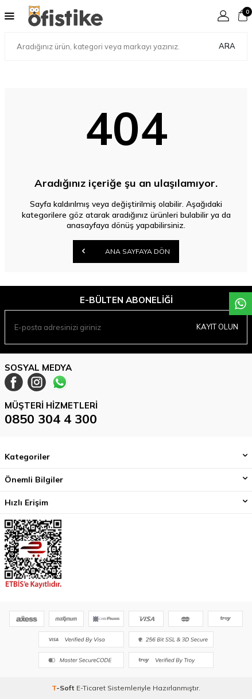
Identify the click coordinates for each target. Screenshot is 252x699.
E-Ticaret (91, 688)
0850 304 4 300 (51, 419)
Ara (227, 45)
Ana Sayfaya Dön (126, 251)
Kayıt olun (217, 326)
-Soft (64, 688)
